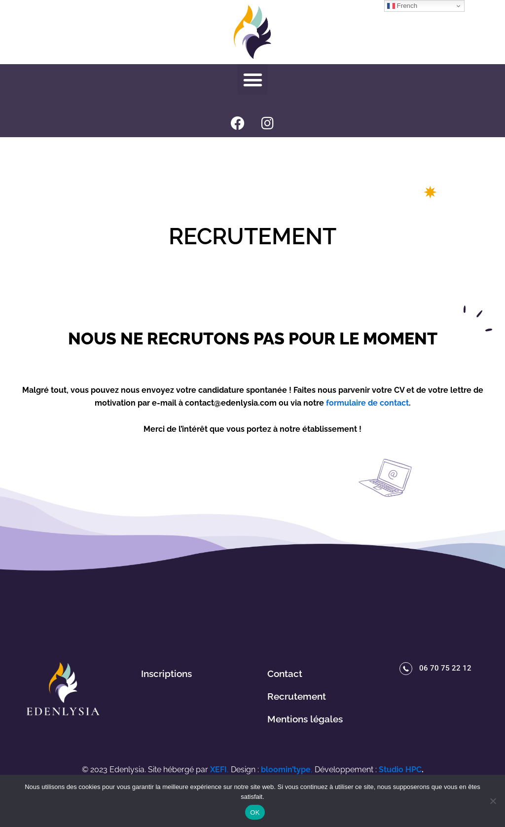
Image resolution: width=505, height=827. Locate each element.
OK (254, 812)
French (402, 6)
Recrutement (296, 696)
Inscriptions (166, 673)
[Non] (493, 801)
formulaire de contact (367, 403)
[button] (252, 79)
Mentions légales (305, 719)
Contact (284, 673)
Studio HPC (400, 767)
